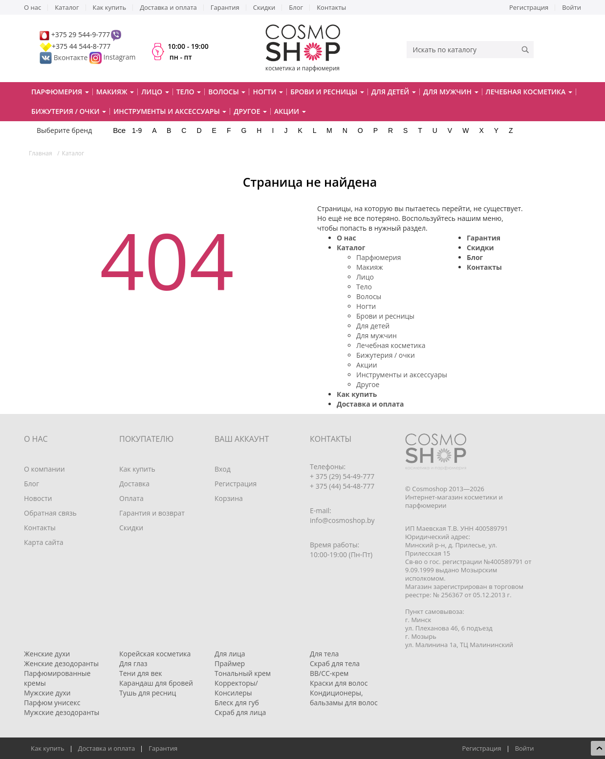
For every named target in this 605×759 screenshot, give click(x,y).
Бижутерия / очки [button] (68, 111)
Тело (364, 286)
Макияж (369, 267)
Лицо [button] (155, 91)
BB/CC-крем (329, 673)
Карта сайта (44, 542)
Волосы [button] (226, 91)
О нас (32, 7)
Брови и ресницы (385, 316)
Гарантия (225, 7)
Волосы (368, 296)
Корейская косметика (155, 653)
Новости (38, 498)
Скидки (264, 7)
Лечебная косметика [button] (529, 91)
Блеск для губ (237, 702)
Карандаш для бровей (156, 683)
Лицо (365, 277)
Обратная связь (50, 513)
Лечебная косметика (390, 345)
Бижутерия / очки (385, 355)
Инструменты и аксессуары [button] (169, 111)
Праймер (230, 663)
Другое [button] (250, 111)
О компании (44, 469)
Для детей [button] (393, 91)
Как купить (110, 7)
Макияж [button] (115, 91)
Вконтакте (64, 57)
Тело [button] (188, 91)
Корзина (229, 498)
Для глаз (133, 663)
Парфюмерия (378, 257)
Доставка (134, 483)
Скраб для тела (335, 663)
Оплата (131, 498)
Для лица (230, 653)
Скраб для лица (240, 712)
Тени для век (140, 673)
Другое (367, 384)
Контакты (331, 7)
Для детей (372, 325)
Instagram (120, 57)
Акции (366, 364)
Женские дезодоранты (61, 663)
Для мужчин (376, 335)
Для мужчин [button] (450, 91)
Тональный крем (243, 673)
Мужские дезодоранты (61, 712)
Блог (296, 7)
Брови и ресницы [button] (327, 91)
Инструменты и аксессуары (401, 374)
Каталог (67, 7)
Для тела (324, 653)
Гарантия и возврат (152, 513)
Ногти (366, 306)
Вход (223, 469)
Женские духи (47, 653)
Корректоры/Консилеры (236, 687)
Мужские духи (47, 692)
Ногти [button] (268, 91)
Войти (571, 7)
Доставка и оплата (168, 7)
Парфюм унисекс (52, 702)
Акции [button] (290, 111)
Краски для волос (338, 683)
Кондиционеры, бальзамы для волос (344, 697)
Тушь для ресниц (147, 692)
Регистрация (528, 7)
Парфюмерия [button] (60, 91)
